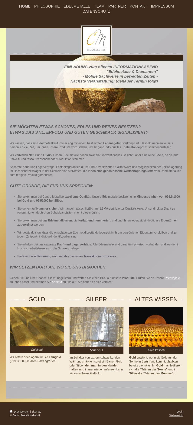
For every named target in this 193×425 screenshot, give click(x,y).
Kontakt (57, 282)
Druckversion (20, 411)
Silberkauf (96, 350)
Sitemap (36, 411)
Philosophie (172, 278)
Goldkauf (37, 349)
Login (180, 411)
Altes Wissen (156, 350)
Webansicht (176, 415)
